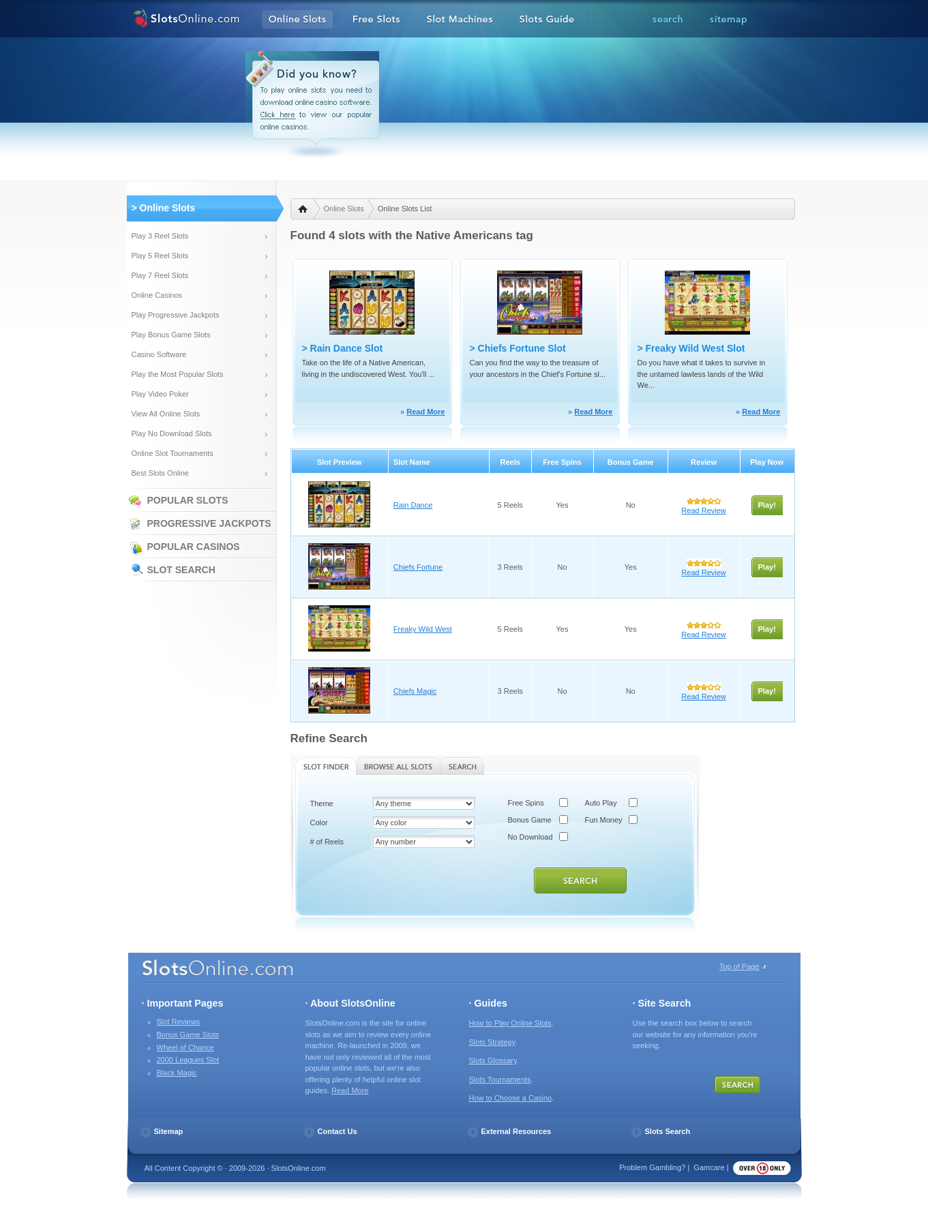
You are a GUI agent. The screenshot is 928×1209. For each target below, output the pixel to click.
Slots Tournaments (500, 1079)
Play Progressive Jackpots (176, 315)
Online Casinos (157, 295)
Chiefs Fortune (418, 567)
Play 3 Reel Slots (160, 236)
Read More (425, 412)
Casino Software (159, 354)
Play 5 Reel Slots (160, 255)
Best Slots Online (160, 473)
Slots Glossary (493, 1060)
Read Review (703, 510)
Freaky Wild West (422, 629)
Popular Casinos (193, 546)
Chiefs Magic (415, 691)
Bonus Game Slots (188, 1034)
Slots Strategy (492, 1042)
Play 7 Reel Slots (160, 275)
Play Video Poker (160, 394)
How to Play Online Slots (510, 1023)
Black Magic (177, 1073)
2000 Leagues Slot (188, 1060)
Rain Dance (412, 505)
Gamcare (708, 1167)
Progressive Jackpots (209, 523)
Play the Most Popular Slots (178, 374)
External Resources (516, 1131)
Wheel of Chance (185, 1047)
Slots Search (668, 1131)
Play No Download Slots (172, 433)
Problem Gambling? (652, 1167)
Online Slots (344, 208)
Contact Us (337, 1131)
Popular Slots (187, 500)
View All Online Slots (166, 414)
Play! (767, 505)
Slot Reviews (178, 1021)
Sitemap (168, 1131)
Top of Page (739, 966)
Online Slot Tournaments (172, 453)
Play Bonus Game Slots (171, 335)
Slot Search (181, 569)
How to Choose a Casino (510, 1098)
